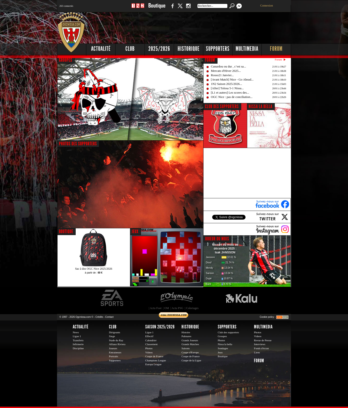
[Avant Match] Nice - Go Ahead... (232, 79)
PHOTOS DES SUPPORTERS (78, 144)
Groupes (222, 336)
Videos (149, 352)
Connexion (266, 5)
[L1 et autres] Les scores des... (230, 92)
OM (166, 308)
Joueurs (113, 348)
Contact (109, 317)
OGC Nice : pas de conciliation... (232, 97)
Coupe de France (154, 356)
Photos (148, 348)
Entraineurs (115, 352)
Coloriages (192, 308)
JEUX (135, 231)
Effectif (149, 336)
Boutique (157, 8)
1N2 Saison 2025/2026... (226, 84)
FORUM (210, 60)
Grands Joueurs (189, 340)
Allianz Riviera (117, 344)
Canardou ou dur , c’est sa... (228, 66)
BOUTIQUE (66, 231)
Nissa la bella (225, 344)
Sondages (223, 348)
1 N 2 (138, 8)
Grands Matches (190, 344)
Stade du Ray (116, 340)
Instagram (188, 8)
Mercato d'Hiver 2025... (226, 71)
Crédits (99, 317)
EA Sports (112, 297)
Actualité (101, 48)
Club (130, 48)
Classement (151, 344)
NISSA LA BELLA (260, 106)
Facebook (172, 8)
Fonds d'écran (261, 348)
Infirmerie (78, 344)
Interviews (259, 344)
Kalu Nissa (241, 297)
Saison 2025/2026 (160, 327)
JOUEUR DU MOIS (217, 239)
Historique (189, 48)
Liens (257, 352)
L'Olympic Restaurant (176, 297)
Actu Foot (155, 308)
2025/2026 (159, 48)
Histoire (185, 332)
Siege (112, 336)
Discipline (78, 348)
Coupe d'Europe (190, 352)
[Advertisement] (203, 27)
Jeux (220, 352)
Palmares (186, 336)
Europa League (153, 364)
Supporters (218, 48)
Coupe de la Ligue (191, 360)
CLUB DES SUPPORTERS (222, 106)
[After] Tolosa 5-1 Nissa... (227, 88)
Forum (276, 48)
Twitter (180, 8)
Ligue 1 (77, 336)
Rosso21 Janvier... (222, 75)
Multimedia (247, 48)
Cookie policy (267, 317)
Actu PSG (177, 308)
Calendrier (151, 340)
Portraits (113, 356)
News (76, 332)
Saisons (185, 348)
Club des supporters (228, 332)
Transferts (78, 340)
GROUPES (65, 60)
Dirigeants (114, 332)
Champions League (155, 360)
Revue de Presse (263, 340)
